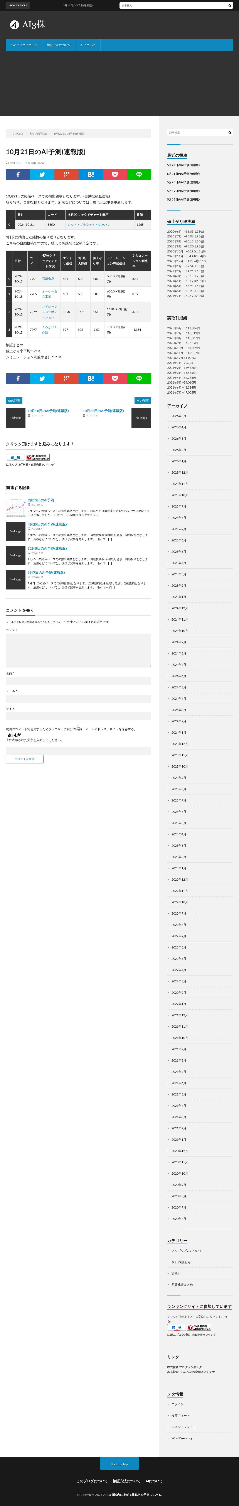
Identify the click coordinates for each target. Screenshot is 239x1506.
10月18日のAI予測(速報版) (48, 411)
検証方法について (59, 45)
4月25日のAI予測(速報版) (47, 524)
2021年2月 (179, 1128)
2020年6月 (179, 1218)
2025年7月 (179, 529)
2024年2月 (179, 721)
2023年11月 (180, 755)
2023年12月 (180, 744)
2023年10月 (180, 766)
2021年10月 (180, 1038)
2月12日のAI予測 (41, 500)
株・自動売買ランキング (40, 464)
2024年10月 (180, 631)
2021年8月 (179, 1060)
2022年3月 (179, 981)
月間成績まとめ (182, 1284)
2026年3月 (179, 438)
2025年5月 (179, 551)
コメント (12, 629)
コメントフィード (184, 1427)
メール (11, 691)
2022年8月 (179, 925)
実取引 (176, 1273)
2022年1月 (179, 1004)
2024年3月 (179, 710)
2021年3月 (179, 1117)
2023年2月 (179, 857)
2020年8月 (179, 1196)
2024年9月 (179, 642)
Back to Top (119, 1464)
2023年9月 (179, 778)
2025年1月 (179, 597)
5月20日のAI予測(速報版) (183, 182)
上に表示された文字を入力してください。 (35, 739)
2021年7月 (179, 1072)
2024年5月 (179, 687)
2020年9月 (179, 1185)
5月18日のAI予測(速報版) (183, 199)
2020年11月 (180, 1162)
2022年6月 (179, 947)
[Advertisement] (119, 83)
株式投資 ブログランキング (184, 1367)
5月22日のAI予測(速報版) (183, 165)
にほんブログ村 (16, 464)
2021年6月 (179, 1083)
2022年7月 (179, 936)
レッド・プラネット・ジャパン (89, 224)
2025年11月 (180, 484)
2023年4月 (179, 834)
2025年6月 (179, 540)
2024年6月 (179, 676)
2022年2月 (179, 992)
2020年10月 (180, 1173)
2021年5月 (179, 1094)
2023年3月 (179, 845)
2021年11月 (180, 1026)
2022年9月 (179, 913)
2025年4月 (179, 563)
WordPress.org (182, 1438)
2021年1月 (179, 1139)
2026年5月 (179, 416)
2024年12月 (180, 608)
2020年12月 (180, 1151)
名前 (10, 673)
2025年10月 (180, 495)
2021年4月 (179, 1105)
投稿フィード (181, 1415)
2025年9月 (179, 506)
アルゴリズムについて (187, 1250)
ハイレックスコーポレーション (49, 312)
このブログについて (24, 45)
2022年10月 (180, 902)
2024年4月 (179, 698)
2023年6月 (179, 811)
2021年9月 (179, 1049)
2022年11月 (180, 891)
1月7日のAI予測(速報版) (46, 572)
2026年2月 (179, 450)
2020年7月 (179, 1207)
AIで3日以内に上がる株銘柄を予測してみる (132, 1494)
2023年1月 (179, 868)
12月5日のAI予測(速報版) (47, 548)
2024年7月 (179, 664)
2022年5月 (179, 958)
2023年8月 (179, 789)
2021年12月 (180, 1015)
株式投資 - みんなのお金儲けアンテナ (191, 1372)
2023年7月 (179, 800)
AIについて (88, 45)
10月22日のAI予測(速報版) (103, 411)
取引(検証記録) (36, 163)
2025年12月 (180, 472)
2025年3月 (179, 574)
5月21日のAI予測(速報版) (183, 173)
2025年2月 (179, 585)
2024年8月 (179, 653)
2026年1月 (179, 461)
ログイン (178, 1404)
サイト (10, 708)
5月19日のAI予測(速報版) (183, 191)
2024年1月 (179, 732)
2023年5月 (179, 823)
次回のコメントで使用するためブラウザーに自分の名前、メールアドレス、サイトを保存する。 (71, 729)
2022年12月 (180, 879)
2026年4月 (179, 427)
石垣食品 (48, 278)
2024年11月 (180, 619)
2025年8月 (179, 517)
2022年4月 (179, 970)
